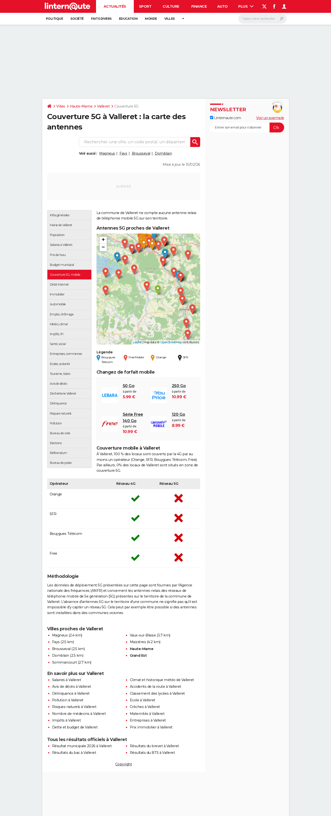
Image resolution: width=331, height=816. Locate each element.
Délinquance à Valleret (71, 693)
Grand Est (138, 655)
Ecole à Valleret (142, 700)
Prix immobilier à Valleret (151, 727)
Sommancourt (64, 662)
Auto (222, 6)
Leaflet (137, 342)
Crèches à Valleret (145, 707)
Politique (54, 18)
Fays (123, 153)
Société (77, 18)
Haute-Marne (81, 106)
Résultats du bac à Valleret (74, 752)
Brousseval (141, 153)
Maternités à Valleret (147, 713)
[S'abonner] (247, 127)
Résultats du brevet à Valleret (154, 746)
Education (128, 18)
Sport (145, 6)
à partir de (134, 391)
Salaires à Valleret (66, 680)
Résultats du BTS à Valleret (152, 752)
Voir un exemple (270, 118)
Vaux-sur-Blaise (143, 635)
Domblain (163, 153)
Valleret (103, 106)
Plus (245, 6)
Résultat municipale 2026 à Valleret (82, 746)
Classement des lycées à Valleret (157, 693)
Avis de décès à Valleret (71, 686)
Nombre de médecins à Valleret (79, 713)
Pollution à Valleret (67, 700)
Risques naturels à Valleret (74, 707)
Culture (171, 6)
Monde (151, 18)
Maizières (138, 642)
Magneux (107, 153)
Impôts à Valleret (66, 720)
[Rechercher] (262, 19)
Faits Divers (101, 18)
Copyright (123, 764)
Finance (199, 6)
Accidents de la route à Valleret (155, 686)
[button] (158, 290)
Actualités (115, 6)
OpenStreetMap (171, 342)
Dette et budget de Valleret (75, 727)
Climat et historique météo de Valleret (162, 680)
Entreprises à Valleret (148, 720)
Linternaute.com (225, 118)
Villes (169, 18)
